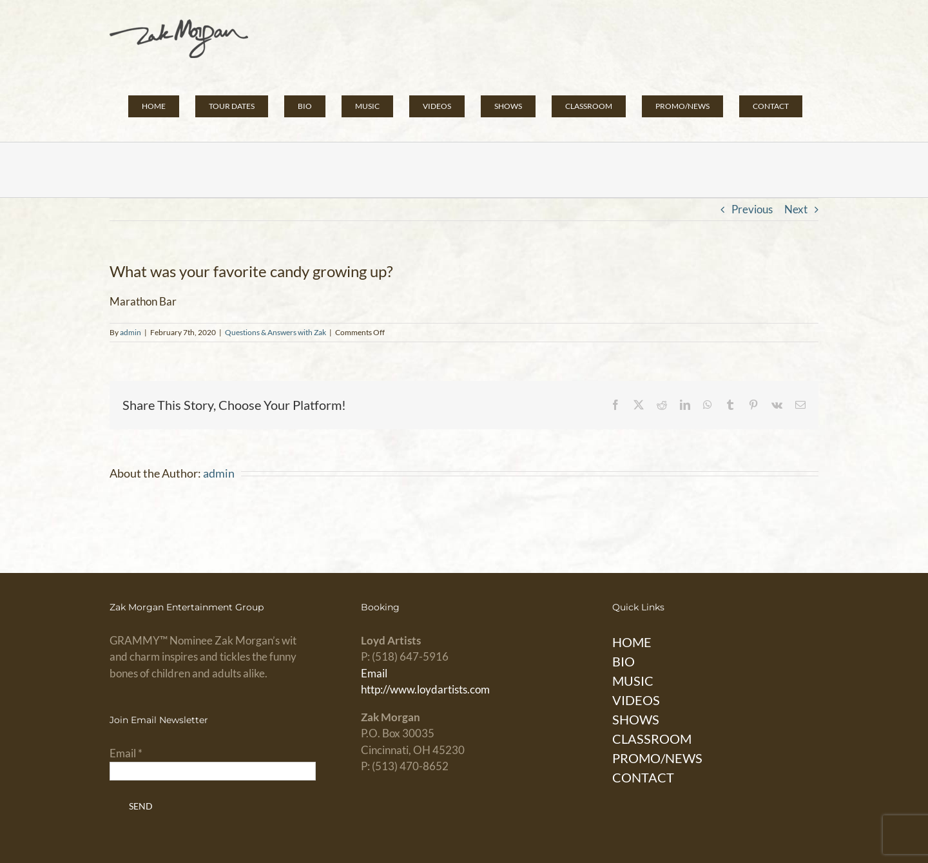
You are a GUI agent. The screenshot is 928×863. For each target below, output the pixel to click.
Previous (752, 209)
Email (374, 673)
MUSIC (632, 680)
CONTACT (643, 777)
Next (795, 209)
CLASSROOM (651, 738)
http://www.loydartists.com (425, 689)
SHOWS (635, 719)
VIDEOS (636, 700)
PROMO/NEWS (657, 758)
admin (130, 332)
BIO (623, 661)
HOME (632, 642)
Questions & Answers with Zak (275, 332)
